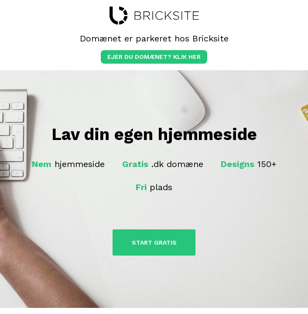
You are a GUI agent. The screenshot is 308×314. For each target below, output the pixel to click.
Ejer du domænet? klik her (154, 56)
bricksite (154, 16)
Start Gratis (154, 242)
